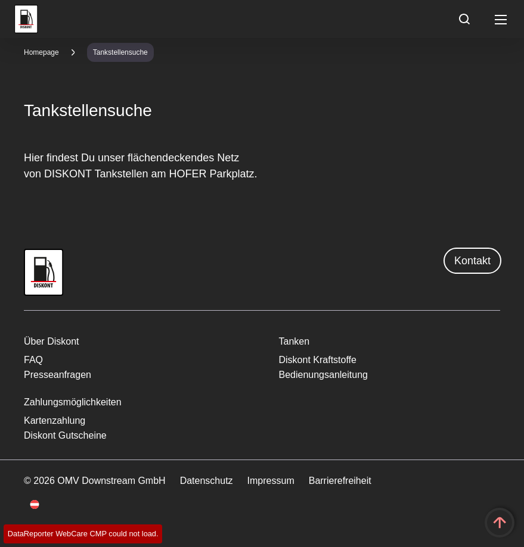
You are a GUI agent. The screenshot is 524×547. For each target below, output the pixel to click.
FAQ (33, 360)
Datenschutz (206, 481)
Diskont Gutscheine (65, 435)
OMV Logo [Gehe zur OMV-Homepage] (26, 19)
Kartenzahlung (54, 420)
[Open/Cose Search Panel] (464, 19)
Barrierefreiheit (340, 481)
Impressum (270, 481)
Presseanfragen (57, 375)
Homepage (41, 52)
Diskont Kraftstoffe (317, 360)
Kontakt (472, 261)
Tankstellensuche (120, 52)
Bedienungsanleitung (323, 375)
